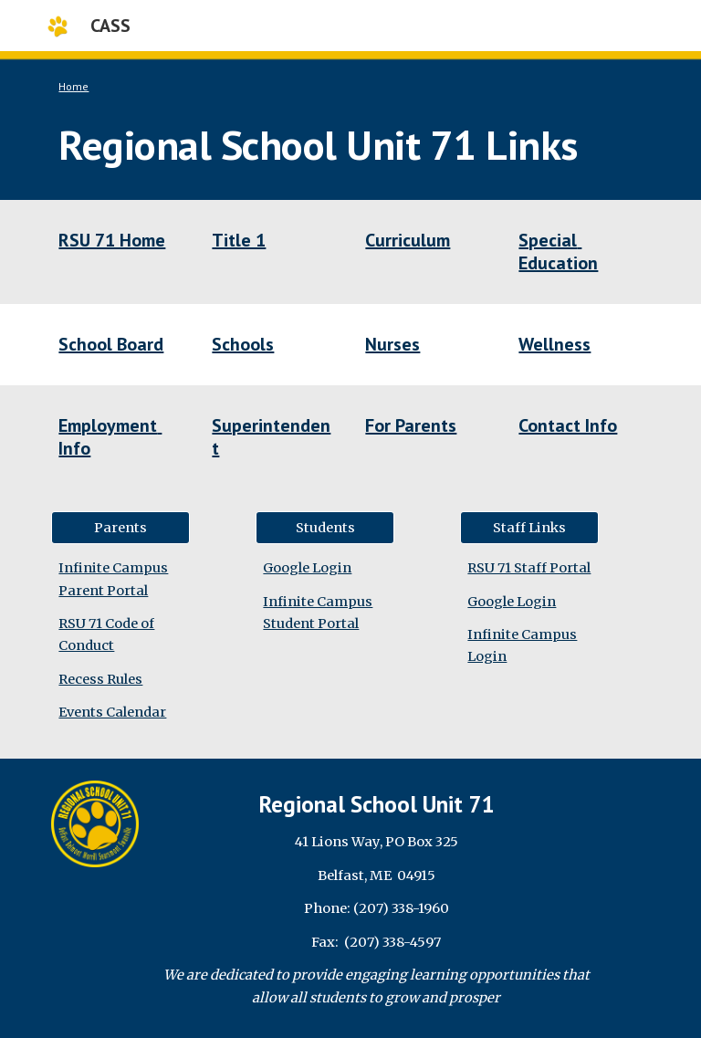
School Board (110, 344)
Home (73, 86)
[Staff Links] (529, 527)
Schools (243, 344)
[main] (350, 125)
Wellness (554, 344)
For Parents (410, 425)
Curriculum (407, 240)
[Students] (324, 527)
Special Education (558, 251)
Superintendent (271, 437)
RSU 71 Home (111, 240)
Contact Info (567, 425)
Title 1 (239, 240)
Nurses (392, 344)
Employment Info (110, 437)
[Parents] (120, 527)
